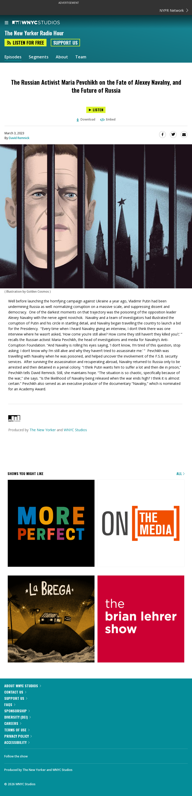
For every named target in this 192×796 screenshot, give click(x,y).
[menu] (6, 23)
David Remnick (19, 138)
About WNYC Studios (22, 685)
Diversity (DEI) (17, 717)
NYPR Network (174, 10)
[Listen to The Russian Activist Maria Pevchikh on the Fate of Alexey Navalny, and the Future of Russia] (96, 110)
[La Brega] (51, 619)
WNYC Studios (75, 429)
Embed (108, 119)
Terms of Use (17, 729)
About (62, 57)
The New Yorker (43, 429)
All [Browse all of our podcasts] (180, 473)
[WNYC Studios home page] (42, 23)
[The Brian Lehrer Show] (140, 619)
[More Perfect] (51, 524)
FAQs (9, 704)
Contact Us (15, 692)
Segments (38, 57)
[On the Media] (140, 524)
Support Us (65, 42)
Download (86, 119)
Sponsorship (17, 710)
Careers (12, 723)
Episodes (13, 57)
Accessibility (17, 742)
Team (80, 57)
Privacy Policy (18, 736)
